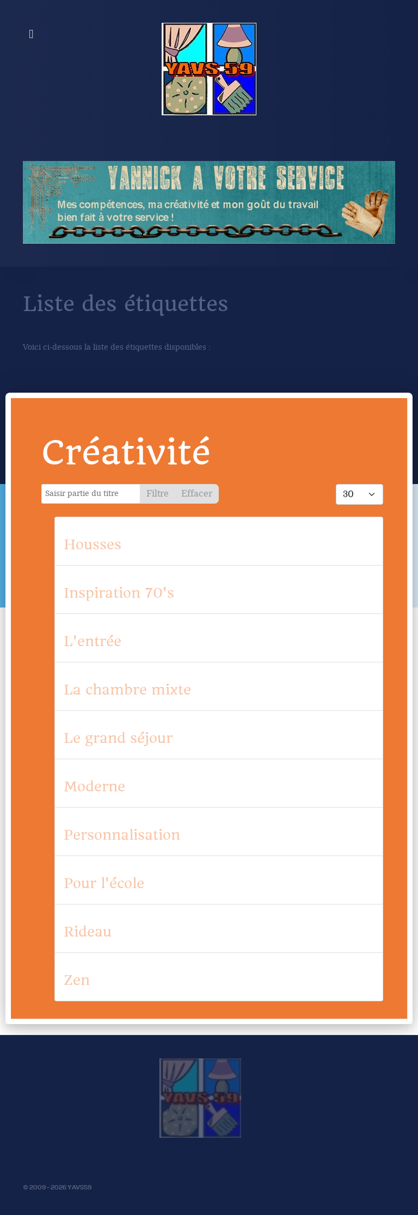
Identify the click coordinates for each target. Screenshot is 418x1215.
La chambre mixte (127, 689)
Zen (77, 980)
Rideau (88, 931)
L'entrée (92, 641)
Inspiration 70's (119, 593)
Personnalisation (122, 835)
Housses (92, 544)
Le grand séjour (118, 738)
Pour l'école (104, 883)
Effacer (196, 494)
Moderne (94, 786)
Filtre (157, 494)
